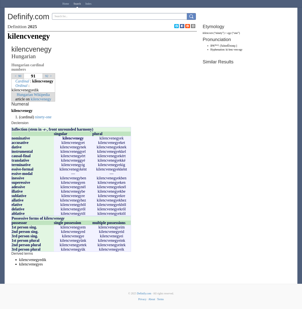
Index (88, 3)
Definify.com (144, 293)
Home (65, 3)
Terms (160, 299)
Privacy (142, 299)
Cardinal (22, 81)
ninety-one (43, 117)
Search (77, 3)
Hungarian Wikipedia (33, 94)
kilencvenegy (41, 99)
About (151, 299)
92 (49, 76)
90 (17, 76)
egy (229, 33)
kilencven (208, 33)
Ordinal (21, 85)
